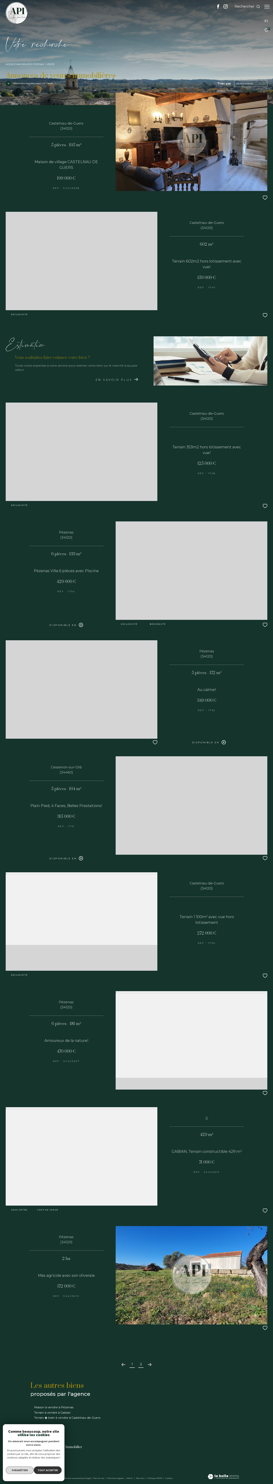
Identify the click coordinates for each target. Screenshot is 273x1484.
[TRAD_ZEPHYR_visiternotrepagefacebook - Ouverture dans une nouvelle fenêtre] (216, 7)
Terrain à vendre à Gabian (52, 1412)
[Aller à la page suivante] (149, 1364)
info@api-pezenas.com (48, 1460)
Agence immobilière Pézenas (25, 64)
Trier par (224, 83)
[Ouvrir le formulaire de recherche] (245, 6)
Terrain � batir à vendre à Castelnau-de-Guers (67, 1417)
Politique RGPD (154, 1478)
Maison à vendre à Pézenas (53, 1407)
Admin (130, 1478)
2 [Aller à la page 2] (141, 1364)
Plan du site (99, 1478)
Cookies (169, 1478)
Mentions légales (115, 1478)
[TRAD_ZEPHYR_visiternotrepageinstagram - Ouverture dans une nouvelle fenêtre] (224, 7)
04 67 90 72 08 (43, 1455)
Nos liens (140, 1478)
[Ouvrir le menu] (267, 6)
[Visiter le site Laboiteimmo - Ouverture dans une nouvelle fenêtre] (223, 1477)
